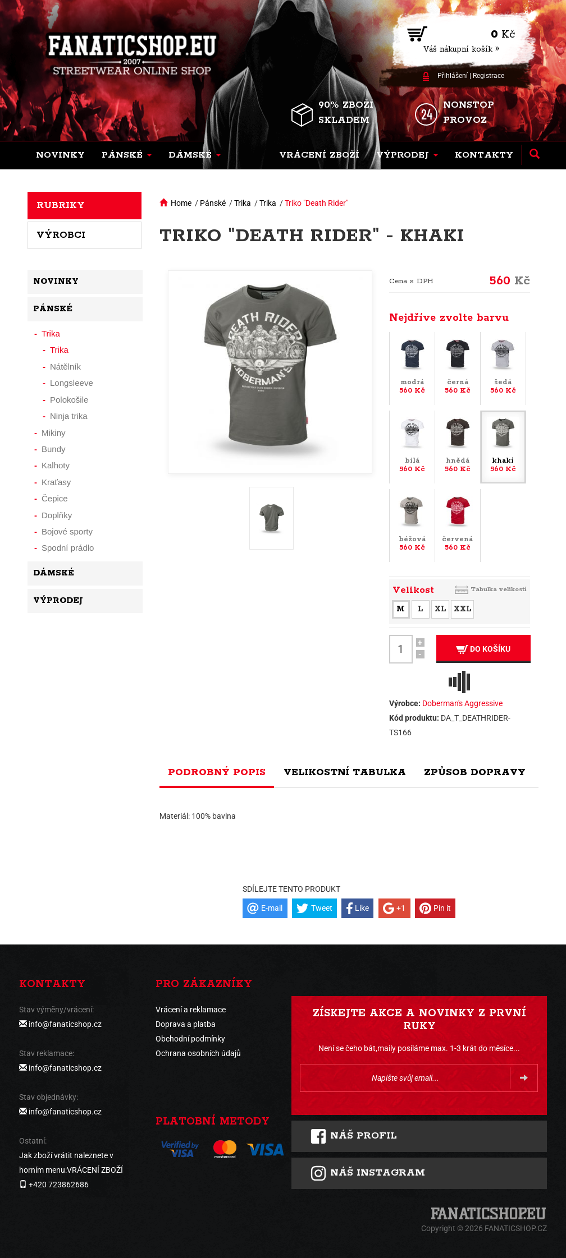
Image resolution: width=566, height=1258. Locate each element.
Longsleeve (71, 383)
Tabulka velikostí (499, 589)
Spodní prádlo (68, 547)
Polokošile (69, 399)
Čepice (55, 498)
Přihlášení (452, 76)
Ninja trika (69, 416)
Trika (242, 203)
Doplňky (57, 515)
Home (181, 203)
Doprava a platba (186, 1024)
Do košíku (483, 649)
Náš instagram (367, 1173)
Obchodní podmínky (190, 1038)
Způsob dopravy (475, 772)
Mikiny (54, 432)
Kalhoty (56, 465)
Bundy (54, 449)
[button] (126, 155)
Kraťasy (56, 482)
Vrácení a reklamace (191, 1009)
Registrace (488, 76)
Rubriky (60, 205)
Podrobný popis (217, 772)
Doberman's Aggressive (462, 703)
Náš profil (353, 1136)
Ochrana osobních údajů (198, 1053)
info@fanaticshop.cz (65, 1024)
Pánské (213, 203)
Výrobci (60, 235)
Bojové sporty (67, 531)
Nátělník (65, 366)
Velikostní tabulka (345, 772)
